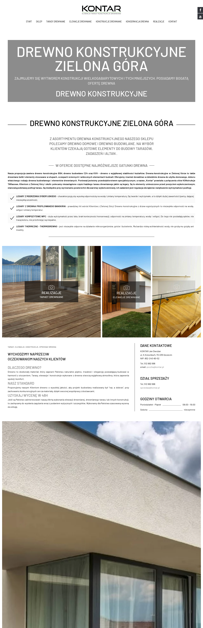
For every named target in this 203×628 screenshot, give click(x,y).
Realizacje (158, 21)
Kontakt (172, 21)
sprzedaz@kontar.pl (150, 387)
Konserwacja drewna (137, 21)
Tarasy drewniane (55, 21)
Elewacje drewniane (80, 21)
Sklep (39, 21)
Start (29, 21)
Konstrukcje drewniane (109, 21)
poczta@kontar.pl (155, 367)
